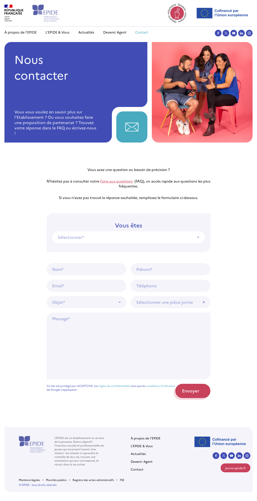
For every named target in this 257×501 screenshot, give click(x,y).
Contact (141, 32)
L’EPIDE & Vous (57, 32)
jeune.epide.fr (235, 468)
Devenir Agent (114, 32)
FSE (122, 480)
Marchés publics (56, 480)
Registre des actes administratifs (93, 480)
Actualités (86, 32)
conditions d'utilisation (160, 386)
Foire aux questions (116, 181)
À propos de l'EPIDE (20, 32)
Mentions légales (29, 480)
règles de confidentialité (114, 386)
